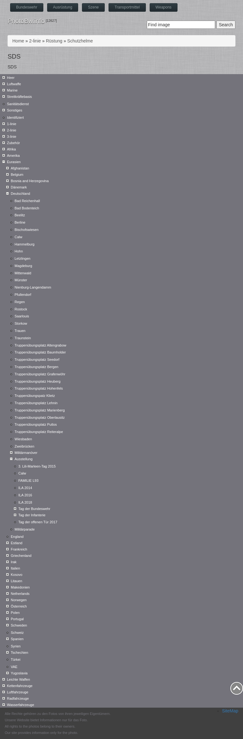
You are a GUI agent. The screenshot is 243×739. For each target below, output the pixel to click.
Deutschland (20, 193)
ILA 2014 (25, 488)
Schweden (19, 625)
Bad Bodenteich (27, 208)
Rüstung (54, 40)
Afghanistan (20, 168)
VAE (14, 667)
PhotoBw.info (26, 21)
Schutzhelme (80, 40)
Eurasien (14, 162)
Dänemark (19, 187)
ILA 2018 (25, 502)
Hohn (19, 251)
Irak (13, 562)
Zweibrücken (24, 446)
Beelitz (20, 215)
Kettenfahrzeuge (20, 686)
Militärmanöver (26, 453)
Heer (11, 78)
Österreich (19, 606)
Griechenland (21, 555)
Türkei (16, 659)
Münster (21, 280)
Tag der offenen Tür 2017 (37, 522)
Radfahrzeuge (18, 698)
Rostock (21, 309)
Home (18, 40)
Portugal (17, 619)
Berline (20, 222)
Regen (20, 302)
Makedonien (20, 587)
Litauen (16, 581)
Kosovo (16, 575)
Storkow (21, 323)
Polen (15, 613)
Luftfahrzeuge (17, 692)
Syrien (16, 646)
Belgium (17, 174)
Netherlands (20, 594)
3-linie (11, 136)
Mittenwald (23, 273)
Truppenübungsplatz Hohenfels (39, 388)
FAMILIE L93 (28, 480)
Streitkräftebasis (19, 97)
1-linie (11, 124)
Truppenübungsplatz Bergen (36, 367)
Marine (12, 90)
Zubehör (13, 143)
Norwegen (19, 600)
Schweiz (17, 632)
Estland (16, 543)
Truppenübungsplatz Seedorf (37, 359)
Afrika (11, 149)
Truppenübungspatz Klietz (35, 396)
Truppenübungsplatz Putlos (36, 424)
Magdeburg (23, 266)
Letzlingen (22, 258)
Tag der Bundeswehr (34, 509)
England (17, 536)
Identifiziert (15, 117)
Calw (18, 237)
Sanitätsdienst (18, 104)
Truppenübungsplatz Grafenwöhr (40, 374)
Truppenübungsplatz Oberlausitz (40, 417)
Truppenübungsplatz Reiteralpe (39, 432)
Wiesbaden (23, 439)
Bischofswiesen (27, 230)
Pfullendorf (23, 294)
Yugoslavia (19, 673)
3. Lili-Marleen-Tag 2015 (37, 466)
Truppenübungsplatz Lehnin (36, 403)
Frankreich (19, 549)
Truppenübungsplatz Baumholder (40, 352)
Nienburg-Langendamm (33, 287)
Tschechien (19, 652)
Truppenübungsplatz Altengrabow (40, 345)
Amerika (13, 155)
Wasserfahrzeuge (20, 705)
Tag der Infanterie (32, 515)
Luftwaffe (14, 84)
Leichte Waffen (18, 679)
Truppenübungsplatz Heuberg (37, 381)
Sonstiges (14, 110)
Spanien (17, 639)
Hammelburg (24, 244)
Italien (15, 568)
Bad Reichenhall (27, 201)
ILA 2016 (25, 495)
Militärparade (25, 529)
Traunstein (23, 338)
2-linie (35, 40)
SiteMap (230, 710)
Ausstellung (24, 459)
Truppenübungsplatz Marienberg (40, 410)
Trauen (20, 331)
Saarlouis (22, 316)
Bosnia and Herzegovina (30, 181)
